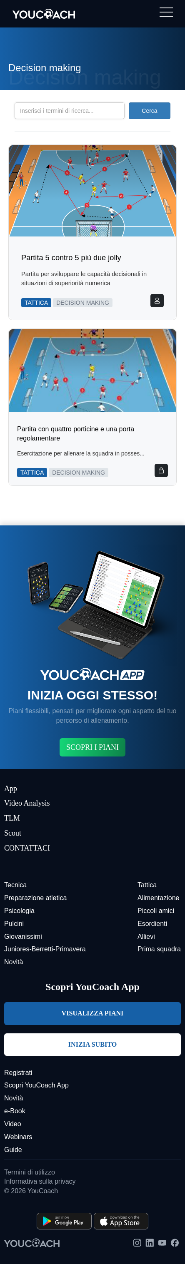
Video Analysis (27, 803)
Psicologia (19, 910)
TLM (12, 818)
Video (12, 1123)
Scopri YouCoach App (36, 1085)
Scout (12, 833)
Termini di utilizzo (29, 1172)
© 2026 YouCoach (31, 1190)
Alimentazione (159, 897)
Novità (13, 961)
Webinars (18, 1136)
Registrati (18, 1072)
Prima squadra (159, 949)
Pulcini (14, 923)
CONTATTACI (27, 848)
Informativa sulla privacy (40, 1181)
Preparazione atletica (35, 897)
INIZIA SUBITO (92, 1044)
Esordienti (152, 923)
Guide (13, 1149)
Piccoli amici (156, 910)
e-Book (14, 1111)
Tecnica (15, 884)
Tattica (147, 884)
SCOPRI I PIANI (92, 747)
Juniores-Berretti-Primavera (45, 949)
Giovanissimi (23, 936)
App (10, 788)
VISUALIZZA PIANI (93, 1013)
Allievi (146, 936)
